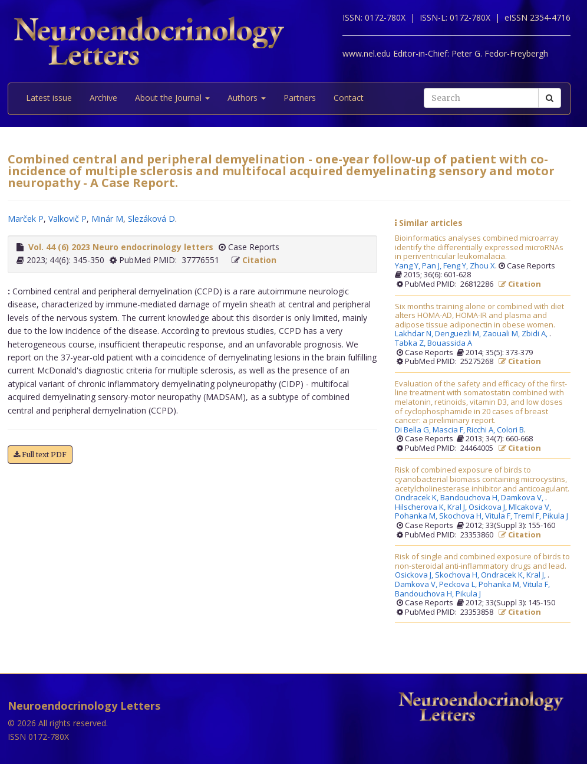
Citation (259, 259)
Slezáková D (151, 218)
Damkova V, (523, 498)
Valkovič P (67, 218)
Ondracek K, (417, 498)
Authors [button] (246, 97)
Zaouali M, (502, 334)
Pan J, (432, 266)
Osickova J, (489, 507)
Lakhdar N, (415, 334)
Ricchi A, (482, 430)
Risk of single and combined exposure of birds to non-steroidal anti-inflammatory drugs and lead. (482, 561)
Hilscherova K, (421, 507)
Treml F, (528, 516)
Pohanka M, (417, 516)
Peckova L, (459, 584)
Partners (299, 97)
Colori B (510, 430)
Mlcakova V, (531, 507)
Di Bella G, (414, 430)
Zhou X (482, 266)
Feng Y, (456, 266)
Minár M (107, 218)
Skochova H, (462, 516)
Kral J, (458, 507)
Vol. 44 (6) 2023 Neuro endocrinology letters (120, 247)
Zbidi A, (535, 334)
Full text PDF (40, 454)
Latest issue (49, 97)
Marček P (26, 218)
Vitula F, (499, 516)
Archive (103, 97)
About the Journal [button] (172, 97)
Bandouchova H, (470, 498)
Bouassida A (449, 343)
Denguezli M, (459, 334)
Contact (349, 97)
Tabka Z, (411, 343)
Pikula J (555, 516)
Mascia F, (450, 430)
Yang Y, (408, 266)
